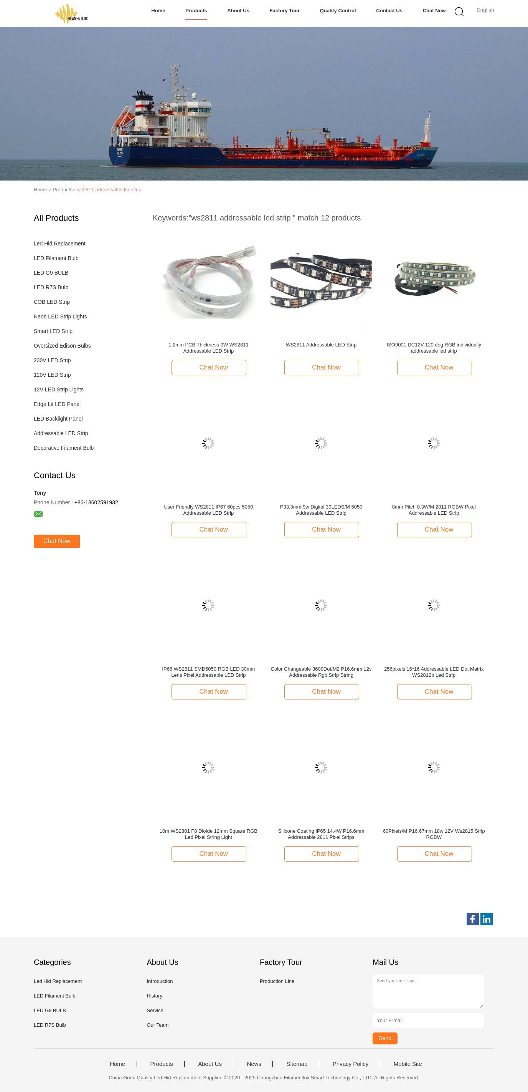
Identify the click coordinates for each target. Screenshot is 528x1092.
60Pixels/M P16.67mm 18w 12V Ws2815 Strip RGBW (434, 834)
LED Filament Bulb (56, 258)
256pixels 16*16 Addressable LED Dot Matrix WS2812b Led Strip (433, 672)
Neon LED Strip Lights (60, 316)
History (154, 996)
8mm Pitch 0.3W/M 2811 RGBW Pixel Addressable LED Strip (434, 510)
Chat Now (434, 10)
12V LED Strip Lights (59, 389)
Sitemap (296, 1064)
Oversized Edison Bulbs (62, 346)
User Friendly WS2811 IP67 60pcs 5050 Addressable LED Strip (208, 510)
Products (196, 10)
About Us (238, 10)
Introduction (160, 981)
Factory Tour (285, 10)
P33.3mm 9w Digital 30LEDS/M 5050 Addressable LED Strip (321, 510)
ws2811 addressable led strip (109, 189)
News (254, 1064)
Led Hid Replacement (60, 243)
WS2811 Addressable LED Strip (321, 345)
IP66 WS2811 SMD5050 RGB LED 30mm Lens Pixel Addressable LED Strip (208, 672)
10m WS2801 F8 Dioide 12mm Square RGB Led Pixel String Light (208, 834)
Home (158, 10)
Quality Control (338, 10)
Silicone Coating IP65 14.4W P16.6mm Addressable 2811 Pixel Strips (321, 834)
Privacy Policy (350, 1064)
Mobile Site (408, 1064)
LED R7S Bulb (51, 287)
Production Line (277, 981)
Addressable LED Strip (61, 433)
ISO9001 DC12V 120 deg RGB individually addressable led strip (434, 348)
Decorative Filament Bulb (64, 448)
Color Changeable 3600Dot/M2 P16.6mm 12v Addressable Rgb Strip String (321, 672)
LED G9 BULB (51, 273)
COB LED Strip (52, 302)
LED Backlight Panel (58, 419)
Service (155, 1010)
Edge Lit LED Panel (57, 404)
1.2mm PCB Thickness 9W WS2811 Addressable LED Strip (208, 348)
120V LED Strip (52, 375)
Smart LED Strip (53, 331)
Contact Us (389, 10)
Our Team (157, 1025)
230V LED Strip (52, 360)
